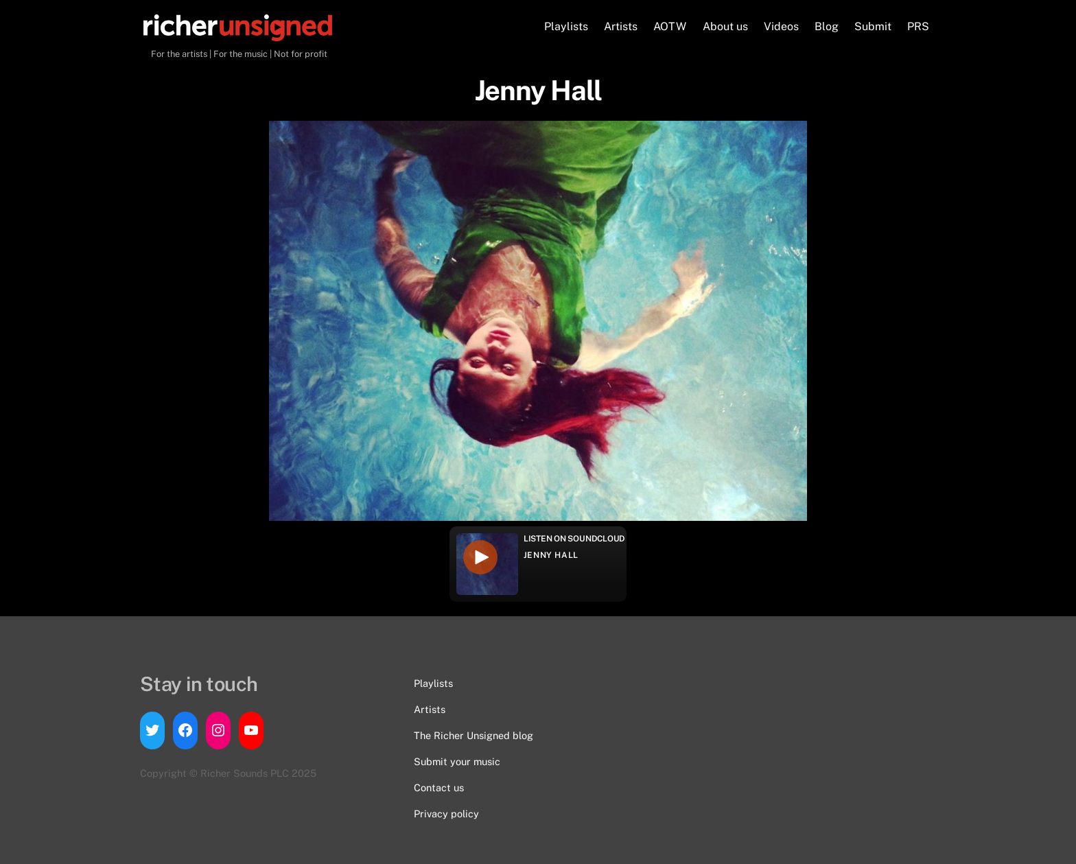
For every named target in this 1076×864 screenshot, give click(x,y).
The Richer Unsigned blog (473, 735)
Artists (621, 26)
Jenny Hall (551, 555)
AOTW (669, 26)
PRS (918, 26)
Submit (872, 26)
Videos (781, 26)
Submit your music (457, 761)
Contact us (439, 787)
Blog (827, 26)
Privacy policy (446, 813)
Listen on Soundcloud (574, 539)
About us (725, 26)
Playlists (566, 26)
